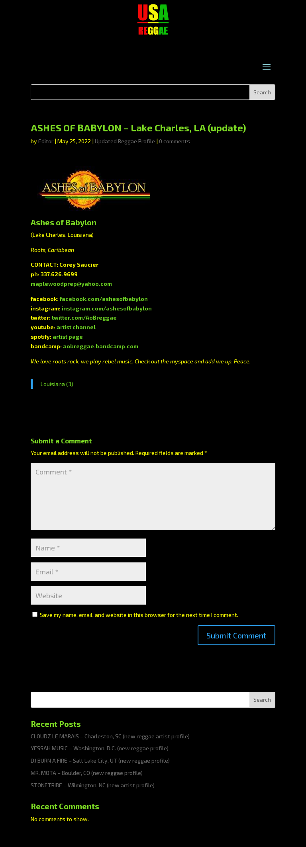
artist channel (76, 327)
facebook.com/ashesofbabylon (104, 298)
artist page (68, 336)
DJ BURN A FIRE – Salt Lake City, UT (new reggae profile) (100, 760)
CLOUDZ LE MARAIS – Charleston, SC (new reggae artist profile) (110, 736)
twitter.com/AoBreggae (84, 317)
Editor (45, 141)
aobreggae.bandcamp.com (100, 346)
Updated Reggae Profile (125, 141)
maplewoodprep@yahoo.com (71, 283)
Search (262, 699)
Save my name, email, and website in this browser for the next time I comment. (139, 614)
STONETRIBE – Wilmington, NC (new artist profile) (93, 785)
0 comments (174, 141)
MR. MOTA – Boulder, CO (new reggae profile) (87, 772)
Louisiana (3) (57, 384)
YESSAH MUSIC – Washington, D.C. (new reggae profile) (100, 748)
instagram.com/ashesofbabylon (107, 308)
